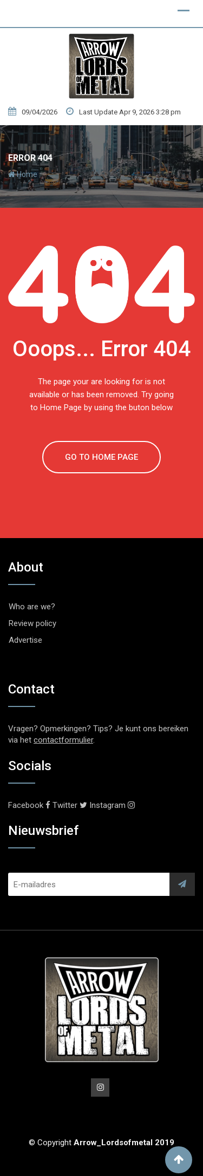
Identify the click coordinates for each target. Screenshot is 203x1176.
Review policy (32, 623)
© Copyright (101, 1142)
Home (22, 174)
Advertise (25, 640)
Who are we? (32, 606)
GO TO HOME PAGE (101, 457)
